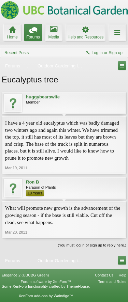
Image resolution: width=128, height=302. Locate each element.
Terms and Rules (112, 282)
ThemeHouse (77, 286)
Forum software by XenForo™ (46, 282)
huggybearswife (43, 96)
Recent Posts (16, 52)
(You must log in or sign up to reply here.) (92, 245)
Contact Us (104, 275)
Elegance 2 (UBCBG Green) (25, 275)
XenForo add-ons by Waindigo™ (46, 296)
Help (122, 275)
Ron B (32, 182)
